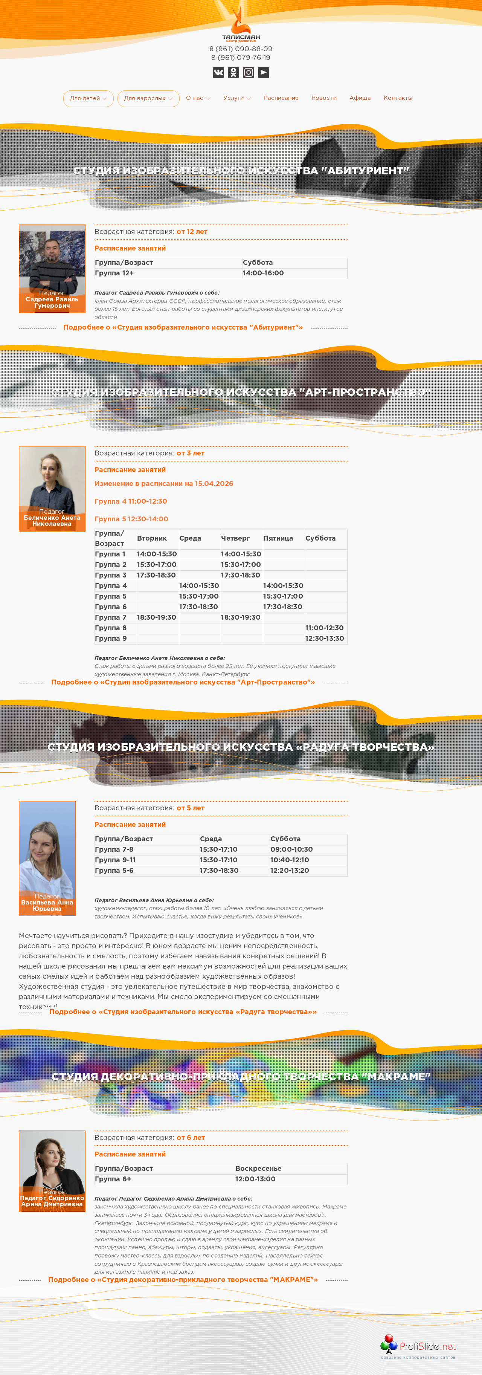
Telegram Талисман (248, 72)
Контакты (398, 98)
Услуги (237, 98)
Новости (324, 98)
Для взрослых (148, 98)
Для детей (88, 98)
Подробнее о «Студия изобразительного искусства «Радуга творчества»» (183, 1012)
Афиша (360, 98)
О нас (198, 98)
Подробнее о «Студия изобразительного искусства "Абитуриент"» (183, 328)
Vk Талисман (218, 72)
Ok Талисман (233, 72)
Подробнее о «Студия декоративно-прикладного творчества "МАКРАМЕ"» (183, 1280)
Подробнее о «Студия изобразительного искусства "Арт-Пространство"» (183, 683)
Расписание (281, 98)
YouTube (263, 72)
